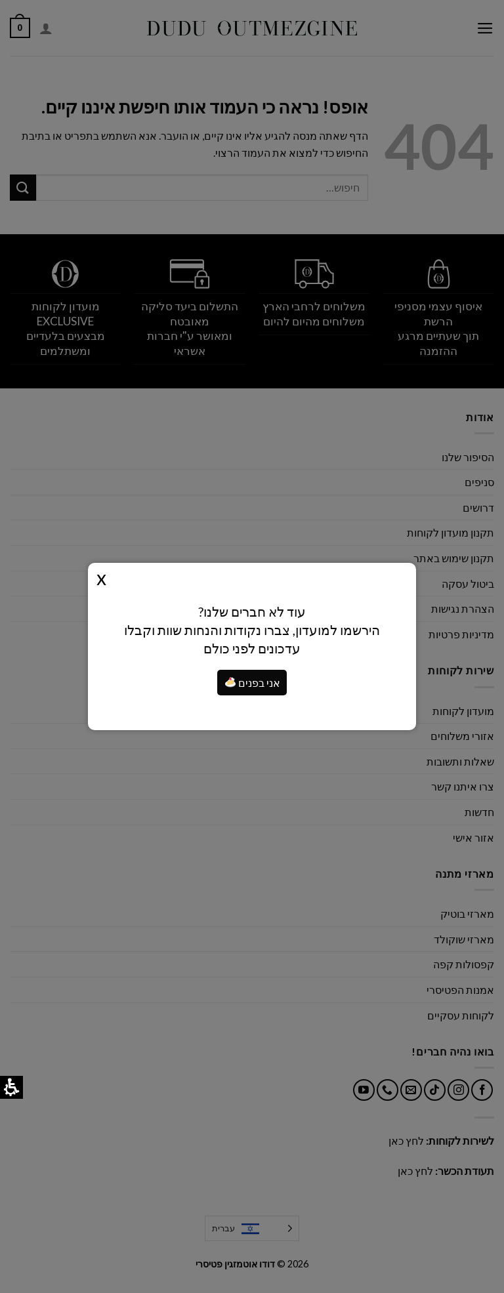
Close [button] (101, 577)
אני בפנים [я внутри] (252, 682)
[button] (230, 682)
